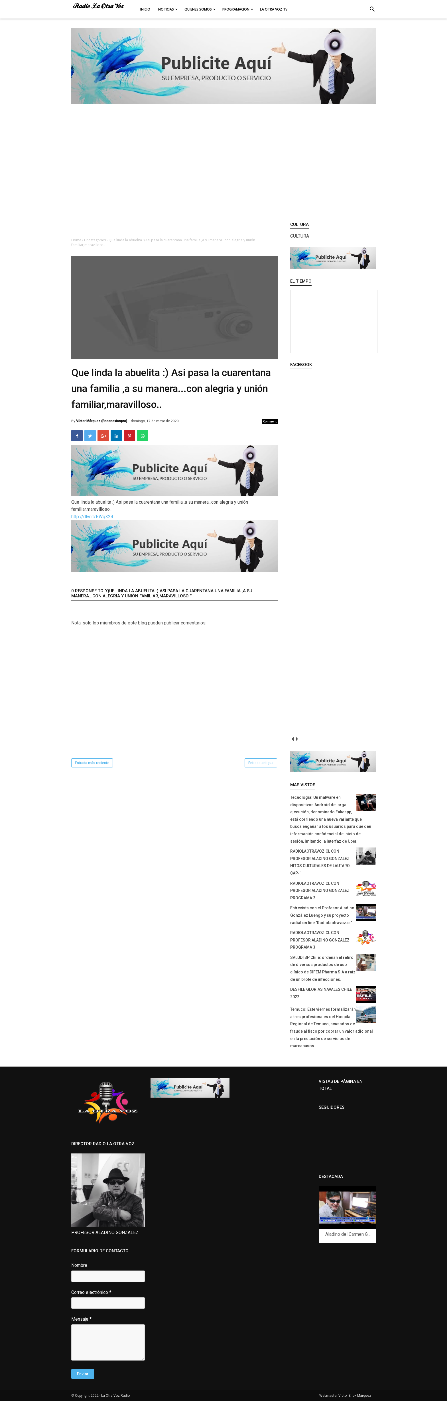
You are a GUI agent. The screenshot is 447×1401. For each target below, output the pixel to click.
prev (292, 738)
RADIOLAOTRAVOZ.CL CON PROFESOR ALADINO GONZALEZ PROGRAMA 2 (320, 890)
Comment (270, 421)
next (296, 738)
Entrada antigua (260, 763)
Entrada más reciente (92, 763)
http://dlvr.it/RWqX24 (92, 516)
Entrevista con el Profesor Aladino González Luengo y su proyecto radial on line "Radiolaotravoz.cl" (322, 915)
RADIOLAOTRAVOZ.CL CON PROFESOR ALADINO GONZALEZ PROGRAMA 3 (320, 939)
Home (76, 240)
